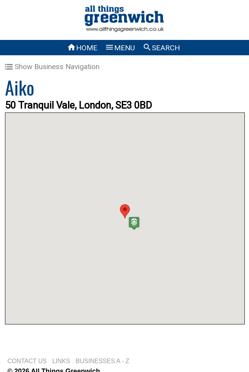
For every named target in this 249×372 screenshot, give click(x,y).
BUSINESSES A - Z (102, 361)
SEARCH (161, 47)
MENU (120, 47)
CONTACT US (27, 361)
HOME (82, 47)
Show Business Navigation (52, 66)
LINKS (61, 361)
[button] (125, 211)
